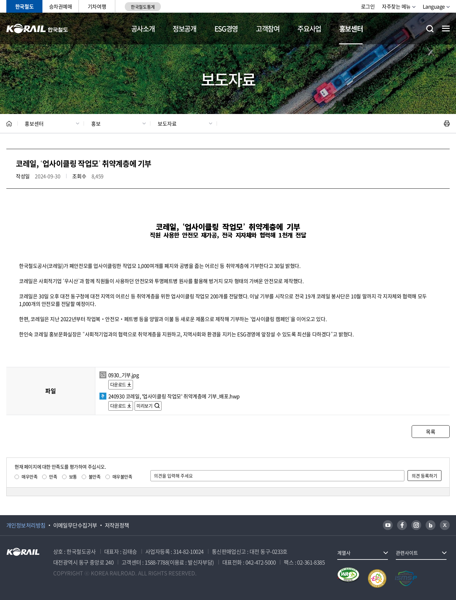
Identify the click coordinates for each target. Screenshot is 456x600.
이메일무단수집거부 (75, 525)
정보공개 (184, 28)
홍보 (96, 123)
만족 (53, 476)
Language (434, 6)
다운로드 (118, 384)
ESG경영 (226, 28)
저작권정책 (117, 525)
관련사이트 (407, 552)
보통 (73, 476)
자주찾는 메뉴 (396, 6)
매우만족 (29, 476)
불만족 (95, 476)
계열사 (344, 552)
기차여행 (97, 6)
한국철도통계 (143, 6)
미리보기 (144, 405)
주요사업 (309, 28)
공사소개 (143, 28)
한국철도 (24, 6)
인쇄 (447, 123)
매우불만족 (122, 476)
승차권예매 (60, 6)
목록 (430, 431)
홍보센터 (351, 28)
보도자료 (167, 123)
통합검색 (430, 28)
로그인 (368, 6)
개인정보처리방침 (26, 525)
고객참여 (268, 28)
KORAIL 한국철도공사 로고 (37, 28)
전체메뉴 (446, 28)
